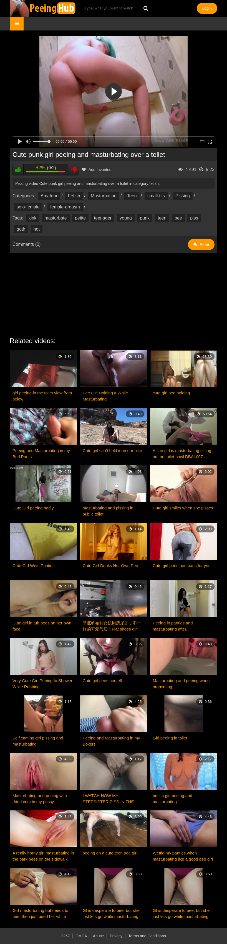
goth (21, 229)
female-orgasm (65, 207)
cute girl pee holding (171, 393)
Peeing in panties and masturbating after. (173, 626)
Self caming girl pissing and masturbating (37, 741)
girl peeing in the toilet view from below (42, 396)
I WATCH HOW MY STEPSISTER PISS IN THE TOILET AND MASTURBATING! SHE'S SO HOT (112, 799)
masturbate (56, 218)
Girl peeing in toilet (170, 738)
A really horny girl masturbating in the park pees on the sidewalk (43, 856)
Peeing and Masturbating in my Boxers (111, 741)
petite (80, 218)
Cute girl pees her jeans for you (181, 565)
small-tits (156, 195)
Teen (132, 195)
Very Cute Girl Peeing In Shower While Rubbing (42, 683)
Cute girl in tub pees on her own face (41, 626)
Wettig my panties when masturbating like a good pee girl (183, 856)
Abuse (98, 936)
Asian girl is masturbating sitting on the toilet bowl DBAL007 (182, 453)
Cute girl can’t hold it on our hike (112, 450)
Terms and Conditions (147, 936)
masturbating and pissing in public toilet (108, 511)
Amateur (49, 195)
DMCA (81, 936)
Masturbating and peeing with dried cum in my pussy (39, 798)
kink (32, 218)
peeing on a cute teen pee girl (110, 853)
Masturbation (104, 195)
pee (178, 218)
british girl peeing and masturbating (172, 798)
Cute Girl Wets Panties (33, 565)
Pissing (182, 195)
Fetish (74, 195)
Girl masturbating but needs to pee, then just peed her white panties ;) (40, 914)
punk (145, 218)
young (126, 218)
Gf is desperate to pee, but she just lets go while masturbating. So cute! (111, 914)
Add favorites (96, 169)
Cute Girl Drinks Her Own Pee (110, 565)
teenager (103, 218)
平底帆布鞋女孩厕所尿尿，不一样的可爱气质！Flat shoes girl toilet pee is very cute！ (112, 626)
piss (194, 218)
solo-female (28, 207)
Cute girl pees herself (102, 680)
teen (162, 218)
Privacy (116, 936)
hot (37, 229)
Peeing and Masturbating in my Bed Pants (41, 453)
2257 (65, 936)
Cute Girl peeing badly (33, 508)
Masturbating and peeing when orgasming (181, 683)
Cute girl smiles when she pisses (183, 508)
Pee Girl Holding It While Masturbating (105, 396)
